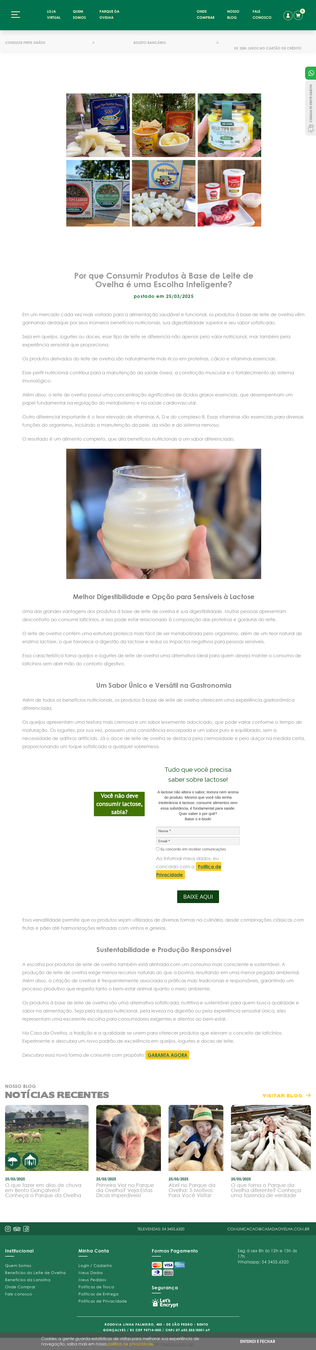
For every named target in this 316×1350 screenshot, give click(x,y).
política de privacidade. (131, 1343)
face (26, 1226)
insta (8, 1226)
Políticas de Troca (96, 1284)
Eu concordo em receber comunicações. (191, 847)
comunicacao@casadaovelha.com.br (268, 1226)
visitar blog (282, 1093)
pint (17, 1227)
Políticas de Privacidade (102, 1298)
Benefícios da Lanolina (28, 1277)
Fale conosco (18, 1291)
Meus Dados (90, 1270)
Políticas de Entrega (98, 1291)
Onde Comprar (20, 1284)
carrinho (299, 14)
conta (287, 15)
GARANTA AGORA (167, 1052)
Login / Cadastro (95, 1263)
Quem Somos (18, 1263)
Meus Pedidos (92, 1277)
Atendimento (310, 73)
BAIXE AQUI (198, 894)
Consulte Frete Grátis (310, 108)
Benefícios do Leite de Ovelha (35, 1270)
